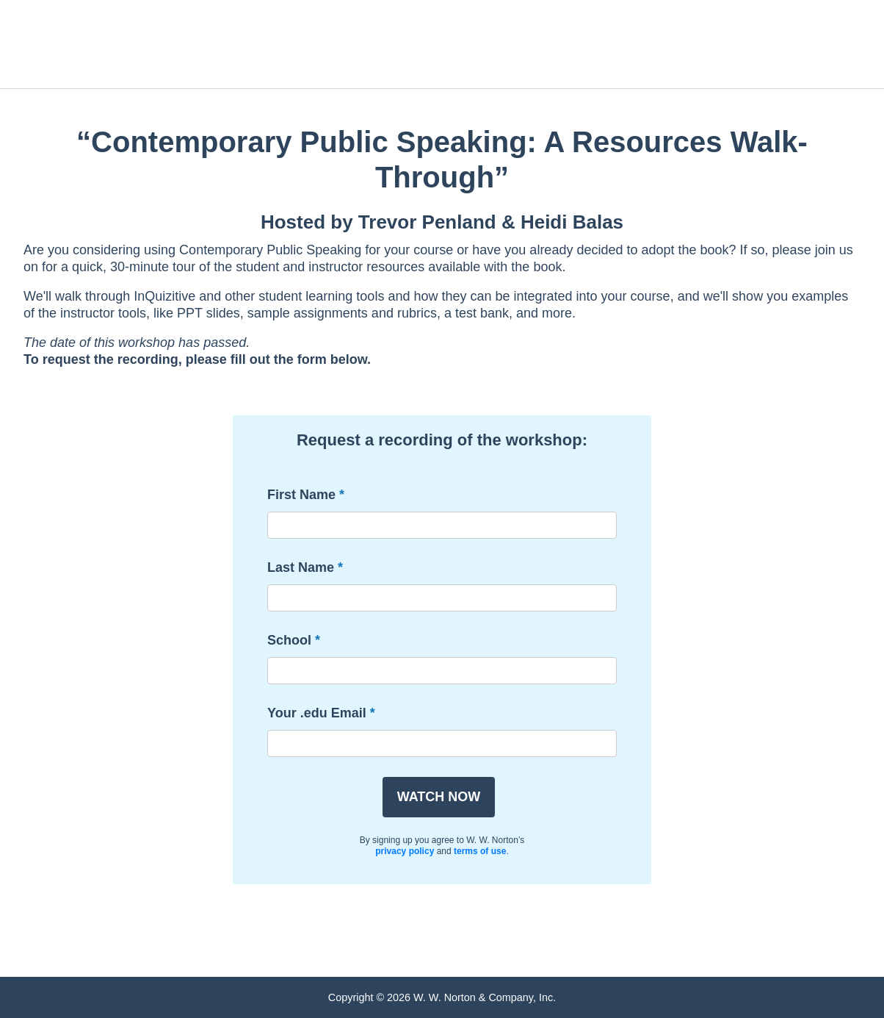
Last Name (300, 567)
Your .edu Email (316, 713)
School (289, 640)
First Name (301, 494)
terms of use (480, 851)
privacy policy (404, 851)
